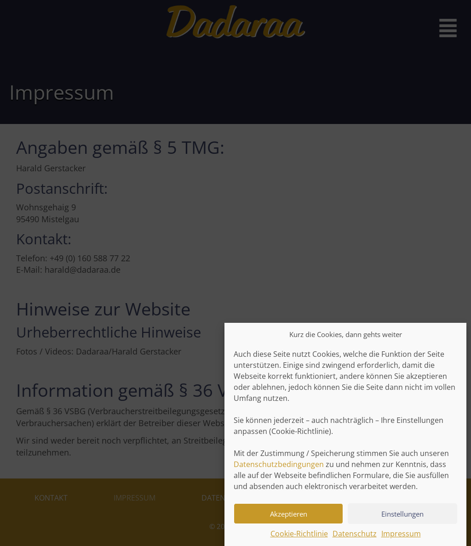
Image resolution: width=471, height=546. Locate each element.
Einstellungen (402, 518)
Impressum (401, 538)
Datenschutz (355, 538)
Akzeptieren (288, 518)
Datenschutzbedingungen (279, 469)
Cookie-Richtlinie (299, 538)
